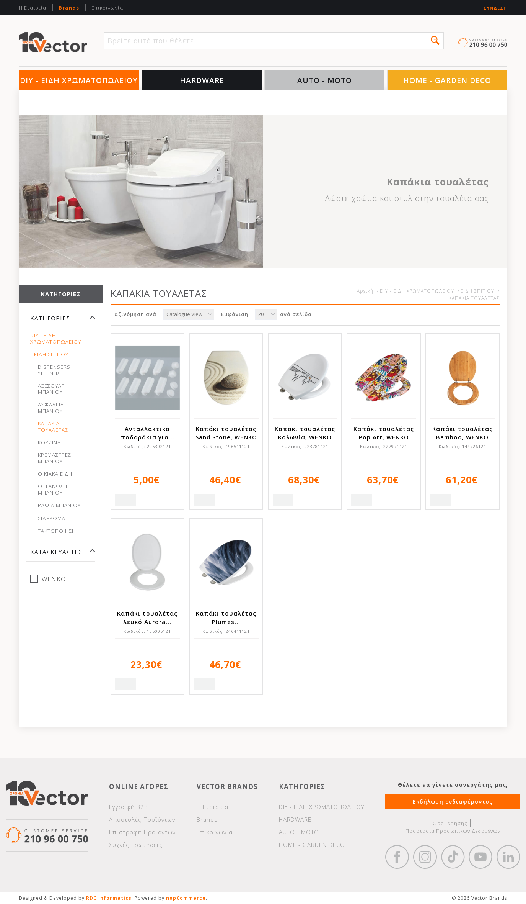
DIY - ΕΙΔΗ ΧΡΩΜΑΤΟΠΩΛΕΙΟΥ (79, 80)
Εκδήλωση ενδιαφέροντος (453, 801)
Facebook (397, 857)
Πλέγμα (474, 315)
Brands (69, 7)
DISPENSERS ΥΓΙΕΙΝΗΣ (54, 370)
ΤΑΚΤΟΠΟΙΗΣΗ (57, 531)
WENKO (54, 579)
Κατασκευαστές (56, 551)
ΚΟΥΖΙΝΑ (49, 442)
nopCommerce (186, 898)
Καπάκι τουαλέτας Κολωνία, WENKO (305, 433)
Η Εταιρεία (32, 7)
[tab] (60, 321)
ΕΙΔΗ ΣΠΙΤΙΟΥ (51, 354)
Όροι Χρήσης (450, 823)
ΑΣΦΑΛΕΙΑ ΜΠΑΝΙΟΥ (51, 407)
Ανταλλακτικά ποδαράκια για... (147, 433)
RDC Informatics (109, 898)
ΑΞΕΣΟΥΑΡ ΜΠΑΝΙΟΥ (51, 389)
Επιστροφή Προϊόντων (142, 832)
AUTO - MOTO (324, 80)
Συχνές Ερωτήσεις (136, 844)
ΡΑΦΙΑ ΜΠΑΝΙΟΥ (59, 505)
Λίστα (491, 315)
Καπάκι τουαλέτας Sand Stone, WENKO (226, 433)
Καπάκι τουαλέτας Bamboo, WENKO (462, 433)
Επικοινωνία (107, 7)
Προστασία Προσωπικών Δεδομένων (452, 830)
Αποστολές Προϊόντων (142, 819)
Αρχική (365, 291)
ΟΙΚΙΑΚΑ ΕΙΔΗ (55, 474)
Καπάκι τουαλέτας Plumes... (226, 617)
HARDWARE (202, 80)
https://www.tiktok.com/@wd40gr (453, 857)
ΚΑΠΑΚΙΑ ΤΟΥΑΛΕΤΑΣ (53, 426)
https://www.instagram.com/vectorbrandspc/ (425, 857)
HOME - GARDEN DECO (447, 80)
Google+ (508, 857)
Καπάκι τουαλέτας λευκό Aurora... (147, 617)
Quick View (125, 500)
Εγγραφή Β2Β (128, 807)
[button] (435, 40)
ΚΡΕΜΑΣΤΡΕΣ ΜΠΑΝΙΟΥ (54, 458)
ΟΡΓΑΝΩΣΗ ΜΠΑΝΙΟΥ (52, 489)
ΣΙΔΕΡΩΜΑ (51, 518)
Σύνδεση (495, 8)
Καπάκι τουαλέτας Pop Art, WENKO (383, 433)
